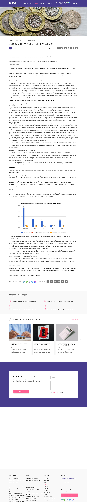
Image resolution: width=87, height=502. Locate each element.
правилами (55, 392)
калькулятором (47, 177)
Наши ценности (47, 480)
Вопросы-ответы (48, 496)
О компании (43, 3)
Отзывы (45, 494)
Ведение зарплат (13, 499)
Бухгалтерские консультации (16, 486)
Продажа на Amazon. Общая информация (19, 343)
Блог (36, 3)
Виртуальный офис (31, 500)
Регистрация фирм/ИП (32, 478)
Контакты (50, 3)
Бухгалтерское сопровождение (17, 495)
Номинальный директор (32, 484)
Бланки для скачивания (49, 500)
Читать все (74, 319)
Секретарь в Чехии (31, 498)
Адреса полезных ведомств (50, 498)
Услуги (31, 3)
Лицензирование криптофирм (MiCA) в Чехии (24, 301)
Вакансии (46, 488)
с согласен (56, 392)
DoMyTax (15, 48)
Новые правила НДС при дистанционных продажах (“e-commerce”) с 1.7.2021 (66, 344)
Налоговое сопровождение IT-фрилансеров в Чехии (61, 309)
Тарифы (25, 3)
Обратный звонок (69, 495)
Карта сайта (47, 492)
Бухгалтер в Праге (13, 482)
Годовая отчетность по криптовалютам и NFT (25, 309)
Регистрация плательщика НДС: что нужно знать (42, 343)
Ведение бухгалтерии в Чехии (16, 497)
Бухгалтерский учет (14, 490)
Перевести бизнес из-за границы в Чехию (24, 306)
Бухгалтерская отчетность (16, 484)
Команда (46, 486)
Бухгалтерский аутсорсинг (15, 488)
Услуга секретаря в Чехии (53, 306)
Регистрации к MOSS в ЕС (32, 496)
